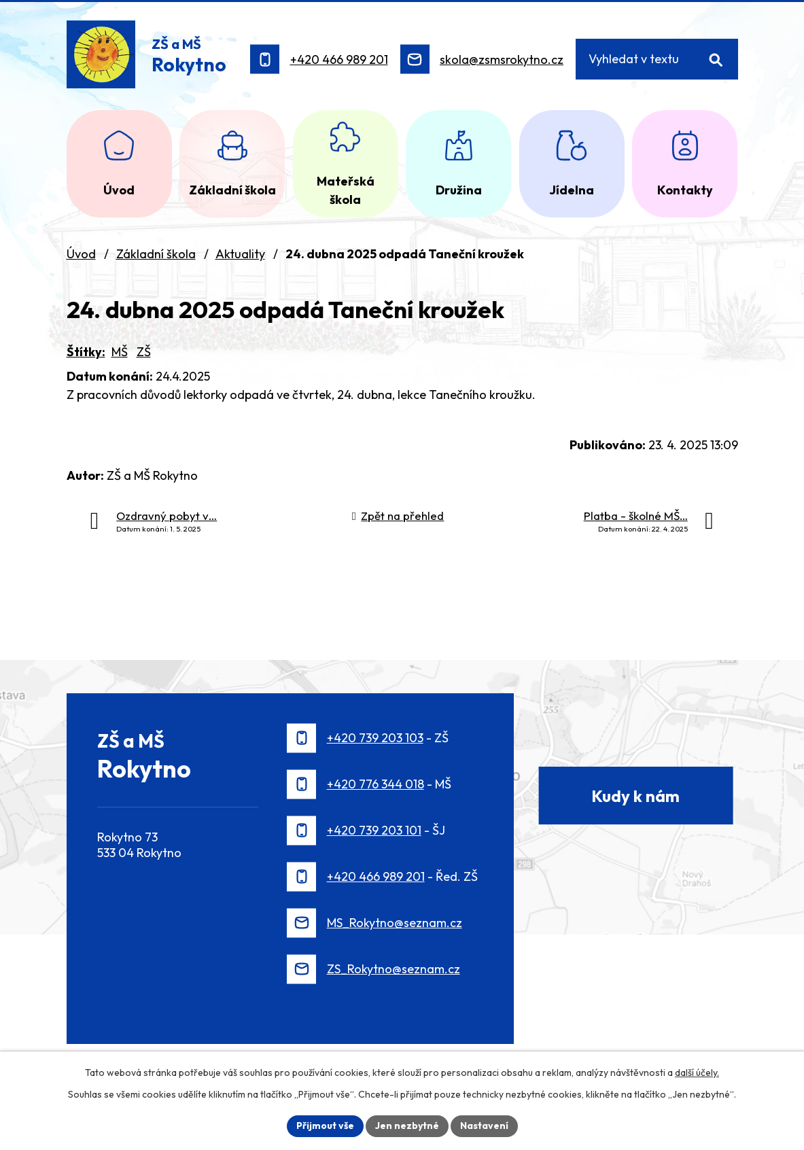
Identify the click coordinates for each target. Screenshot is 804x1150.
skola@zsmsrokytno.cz (501, 59)
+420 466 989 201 (339, 59)
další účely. (697, 1072)
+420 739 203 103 (375, 738)
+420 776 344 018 (375, 784)
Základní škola (156, 254)
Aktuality (240, 254)
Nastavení (484, 1125)
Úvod (81, 254)
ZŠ (144, 352)
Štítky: (86, 352)
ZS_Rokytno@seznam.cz (393, 969)
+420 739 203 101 (374, 830)
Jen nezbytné (407, 1125)
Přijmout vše (325, 1125)
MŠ (119, 352)
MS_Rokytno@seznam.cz (394, 922)
